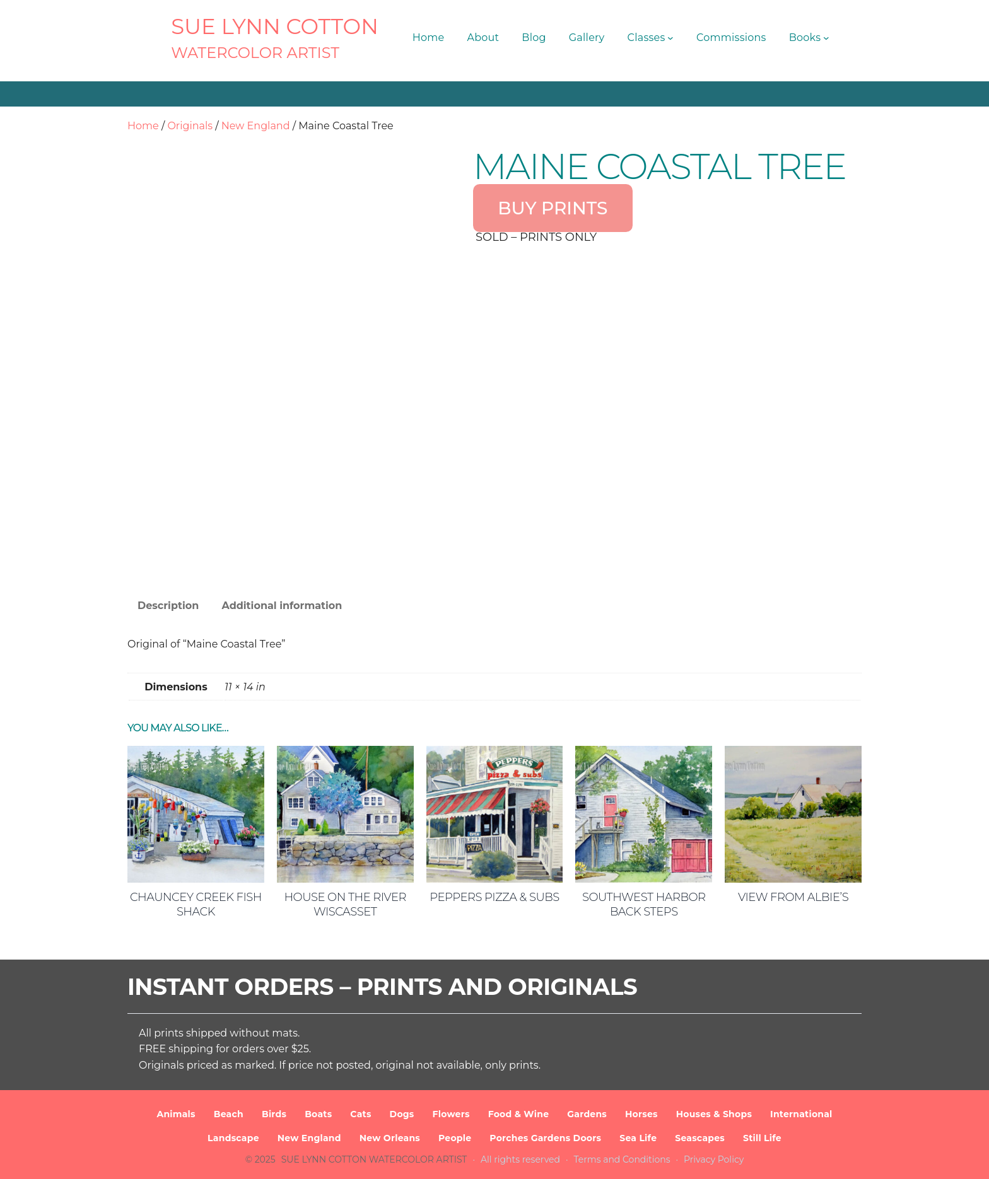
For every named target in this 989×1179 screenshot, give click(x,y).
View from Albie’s (793, 897)
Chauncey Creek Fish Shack (196, 904)
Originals (190, 126)
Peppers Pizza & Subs (494, 897)
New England (255, 126)
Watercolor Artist (255, 53)
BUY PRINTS (552, 208)
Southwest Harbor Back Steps (644, 904)
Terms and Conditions (622, 1159)
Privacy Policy (714, 1159)
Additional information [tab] (281, 606)
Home (143, 126)
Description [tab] (168, 606)
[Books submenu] (826, 38)
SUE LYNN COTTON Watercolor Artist (374, 1159)
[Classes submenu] (670, 38)
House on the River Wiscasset (345, 904)
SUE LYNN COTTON (274, 26)
